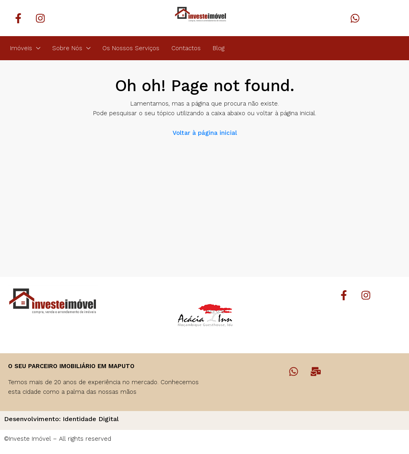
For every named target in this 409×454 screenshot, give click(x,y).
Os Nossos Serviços (130, 48)
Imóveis (21, 48)
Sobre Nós (67, 48)
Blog (218, 48)
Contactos (186, 48)
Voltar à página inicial (205, 132)
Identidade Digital (91, 419)
